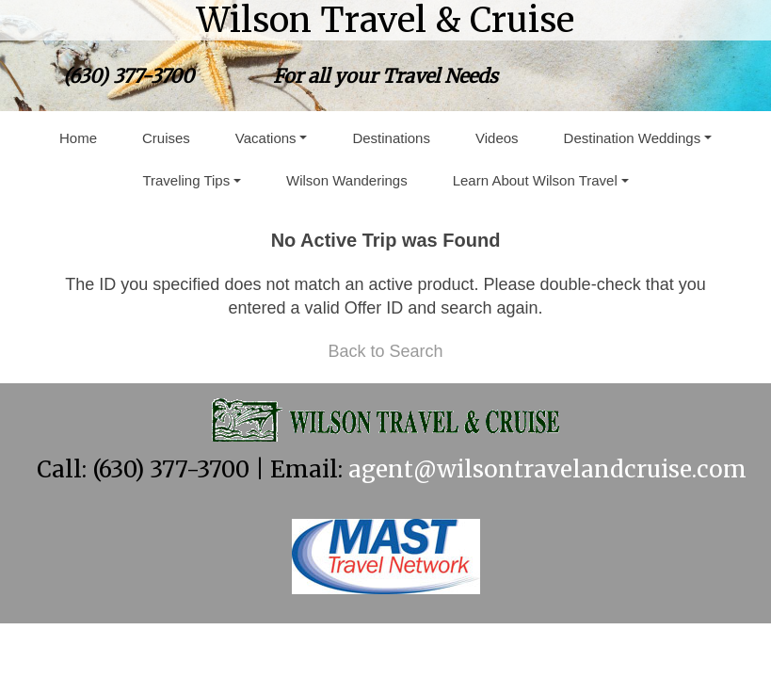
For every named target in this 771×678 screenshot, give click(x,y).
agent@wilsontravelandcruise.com (547, 469)
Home (78, 138)
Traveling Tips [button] (186, 180)
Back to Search (385, 351)
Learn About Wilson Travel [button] (535, 180)
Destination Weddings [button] (632, 138)
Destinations (391, 138)
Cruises (166, 138)
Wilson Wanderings (347, 180)
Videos (497, 138)
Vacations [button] (266, 138)
